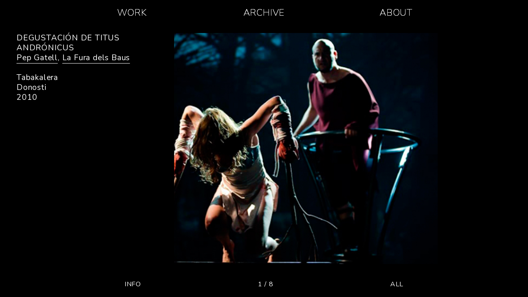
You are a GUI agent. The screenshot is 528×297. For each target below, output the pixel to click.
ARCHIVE (264, 12)
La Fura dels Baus (96, 57)
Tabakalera (37, 77)
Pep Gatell (37, 57)
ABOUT (396, 12)
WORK (131, 12)
